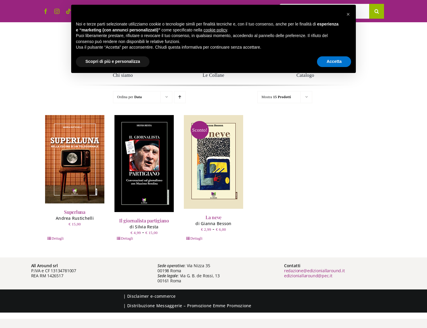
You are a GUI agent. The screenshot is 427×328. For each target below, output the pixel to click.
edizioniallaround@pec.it (308, 275)
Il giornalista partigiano (144, 220)
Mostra (276, 97)
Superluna (74, 212)
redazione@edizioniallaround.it (314, 270)
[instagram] (57, 11)
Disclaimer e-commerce (151, 296)
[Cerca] (376, 11)
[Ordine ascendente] (180, 97)
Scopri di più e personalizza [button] (112, 61)
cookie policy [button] (215, 30)
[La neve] (213, 162)
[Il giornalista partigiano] (144, 163)
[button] (348, 14)
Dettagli (58, 238)
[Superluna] (74, 159)
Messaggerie (169, 305)
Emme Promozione (232, 305)
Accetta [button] (334, 61)
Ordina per (129, 97)
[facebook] (45, 11)
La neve (213, 217)
